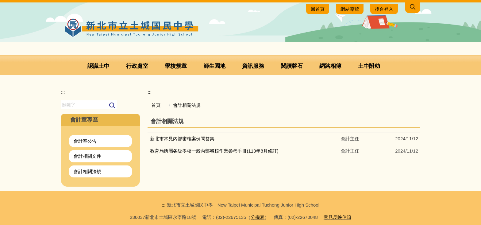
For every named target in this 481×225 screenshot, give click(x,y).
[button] (412, 7)
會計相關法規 (87, 171)
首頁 (155, 105)
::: (63, 92)
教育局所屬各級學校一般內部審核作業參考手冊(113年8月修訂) (214, 150)
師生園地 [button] (214, 66)
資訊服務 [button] (253, 66)
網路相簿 (330, 66)
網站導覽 (350, 9)
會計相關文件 (87, 156)
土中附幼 (369, 66)
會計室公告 (85, 141)
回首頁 (318, 9)
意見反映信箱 (337, 217)
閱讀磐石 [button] (292, 66)
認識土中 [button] (98, 66)
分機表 (257, 217)
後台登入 (384, 9)
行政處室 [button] (137, 66)
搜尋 (112, 105)
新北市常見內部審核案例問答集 (182, 138)
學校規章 (176, 66)
